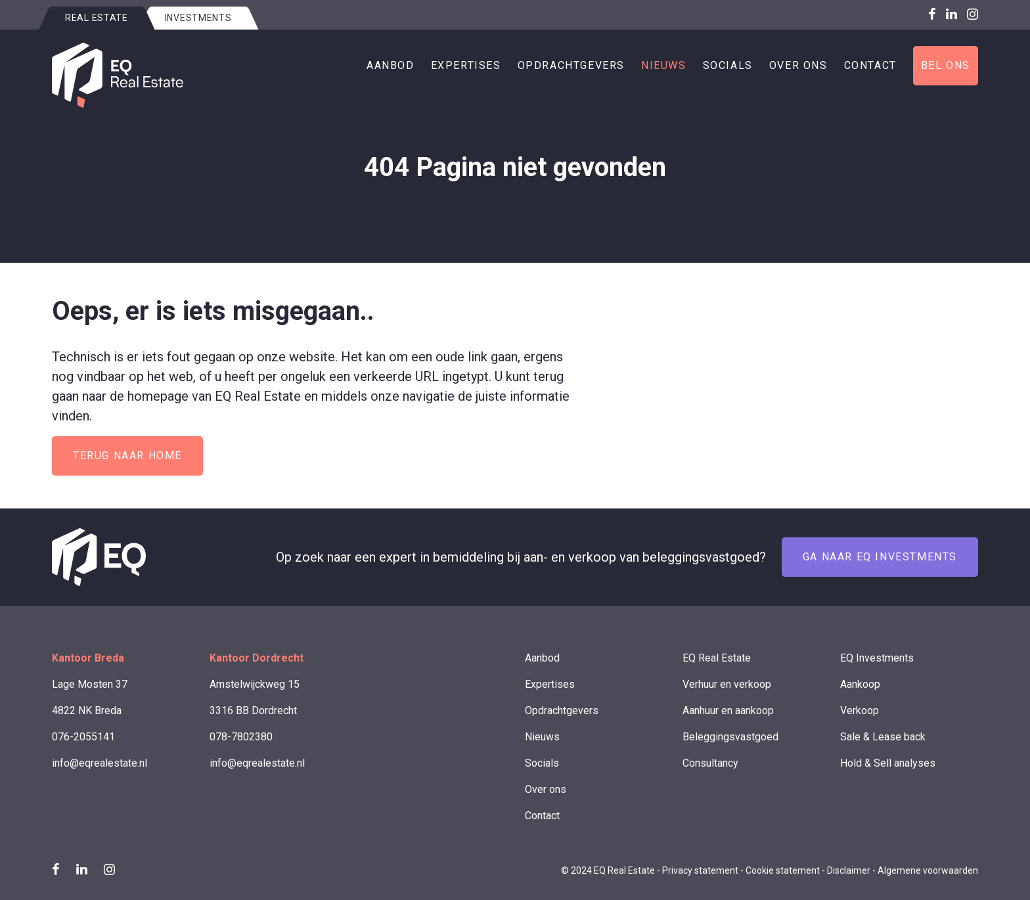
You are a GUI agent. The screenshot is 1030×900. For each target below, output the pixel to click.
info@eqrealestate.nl (99, 763)
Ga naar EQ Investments (880, 557)
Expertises (466, 65)
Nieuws (663, 65)
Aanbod (390, 65)
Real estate (96, 17)
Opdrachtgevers (571, 65)
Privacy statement (700, 870)
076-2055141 (83, 737)
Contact (870, 65)
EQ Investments (877, 658)
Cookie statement (783, 870)
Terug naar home (127, 455)
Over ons (798, 65)
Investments (198, 17)
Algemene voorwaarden (928, 870)
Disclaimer (848, 870)
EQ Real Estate (717, 658)
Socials (728, 65)
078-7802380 (241, 737)
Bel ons (945, 65)
